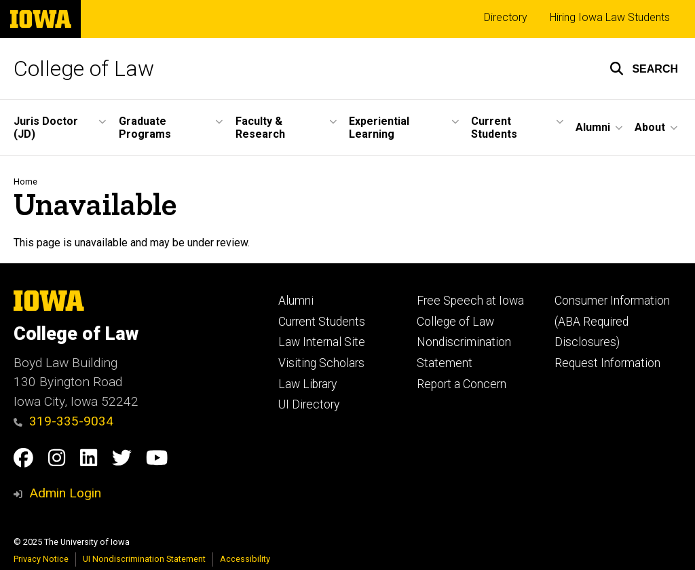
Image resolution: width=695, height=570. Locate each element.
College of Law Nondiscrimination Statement (464, 342)
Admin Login (65, 493)
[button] (644, 68)
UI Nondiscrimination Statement (144, 559)
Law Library (307, 384)
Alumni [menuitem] (593, 127)
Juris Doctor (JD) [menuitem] (46, 127)
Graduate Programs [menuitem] (145, 127)
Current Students (321, 321)
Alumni (296, 300)
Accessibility (245, 559)
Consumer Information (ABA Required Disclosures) (612, 321)
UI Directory (308, 404)
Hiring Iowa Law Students (610, 17)
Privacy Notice (41, 559)
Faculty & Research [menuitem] (260, 127)
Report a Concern (461, 384)
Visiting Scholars (321, 363)
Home (25, 181)
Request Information (607, 363)
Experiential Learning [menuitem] (379, 127)
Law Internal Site (321, 342)
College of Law (84, 68)
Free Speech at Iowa (470, 300)
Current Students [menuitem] (494, 127)
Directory (505, 17)
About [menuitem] (650, 127)
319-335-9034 (63, 421)
